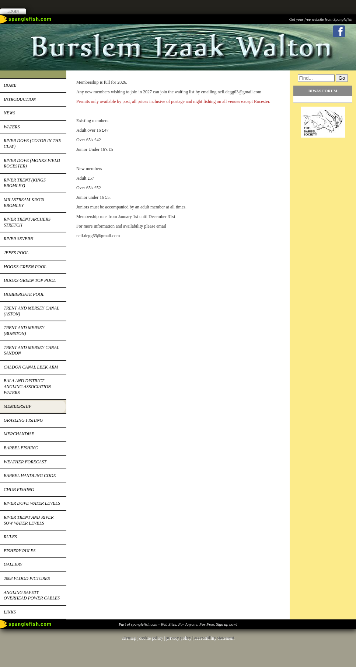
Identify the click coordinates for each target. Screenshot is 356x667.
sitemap (129, 637)
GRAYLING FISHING (23, 420)
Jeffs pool (16, 252)
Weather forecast (25, 461)
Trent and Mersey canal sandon (31, 350)
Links (10, 612)
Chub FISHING (19, 489)
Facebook (339, 31)
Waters (12, 126)
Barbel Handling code (30, 475)
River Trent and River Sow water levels (28, 520)
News (9, 112)
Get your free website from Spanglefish (320, 19)
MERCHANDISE (19, 433)
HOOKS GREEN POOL (25, 266)
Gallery (13, 564)
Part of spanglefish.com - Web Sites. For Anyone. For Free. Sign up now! (178, 624)
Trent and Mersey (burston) (24, 330)
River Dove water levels (32, 503)
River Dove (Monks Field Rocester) (32, 163)
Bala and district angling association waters (27, 386)
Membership (17, 406)
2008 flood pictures (27, 578)
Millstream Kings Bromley (24, 202)
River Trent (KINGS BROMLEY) (25, 183)
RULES (10, 536)
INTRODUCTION (20, 99)
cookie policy (151, 637)
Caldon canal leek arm (31, 367)
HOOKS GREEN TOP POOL (30, 280)
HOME (10, 85)
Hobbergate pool (24, 294)
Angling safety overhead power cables (32, 595)
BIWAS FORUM (322, 91)
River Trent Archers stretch (27, 222)
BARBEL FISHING (21, 447)
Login (13, 11)
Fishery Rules (19, 550)
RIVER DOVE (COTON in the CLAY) (32, 143)
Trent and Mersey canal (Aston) (31, 311)
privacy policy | (180, 637)
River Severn (18, 238)
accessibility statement (214, 637)
